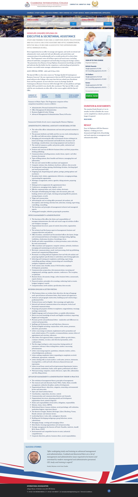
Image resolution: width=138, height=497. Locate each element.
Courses (30, 13)
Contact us (74, 4)
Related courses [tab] (58, 96)
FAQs (88, 4)
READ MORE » (88, 119)
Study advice (78, 13)
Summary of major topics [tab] (32, 96)
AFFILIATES (106, 13)
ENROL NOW (92, 96)
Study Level (39, 13)
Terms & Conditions (86, 492)
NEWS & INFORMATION (93, 13)
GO (73, 24)
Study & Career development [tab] (74, 96)
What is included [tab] (45, 96)
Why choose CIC (65, 13)
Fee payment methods (92, 91)
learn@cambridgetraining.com (71, 492)
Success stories (52, 13)
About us (82, 4)
